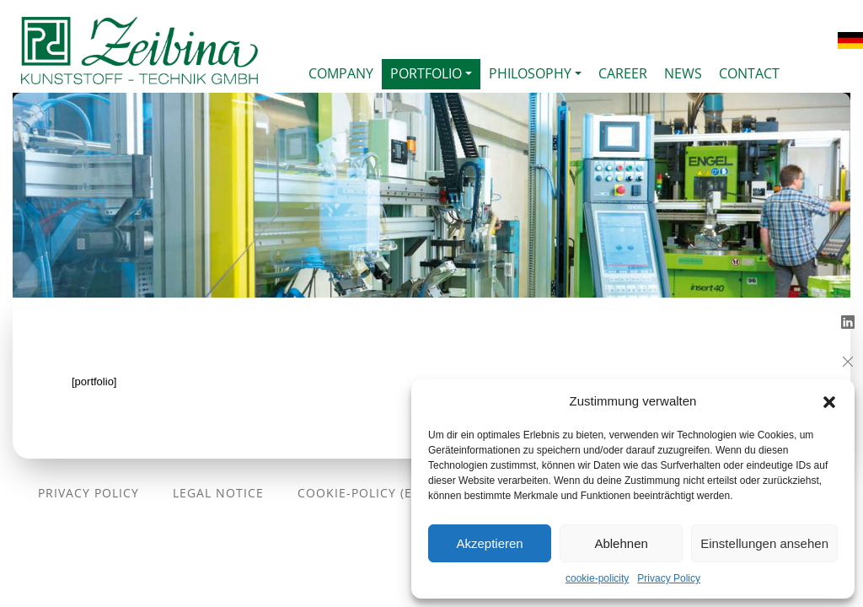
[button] (829, 401)
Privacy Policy (668, 578)
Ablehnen (620, 543)
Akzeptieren (489, 543)
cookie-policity (597, 578)
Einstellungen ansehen (764, 543)
